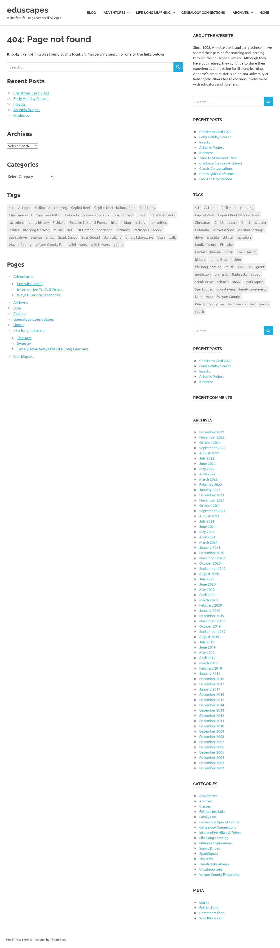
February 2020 (210, 605)
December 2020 (211, 552)
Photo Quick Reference (217, 173)
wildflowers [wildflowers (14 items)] (78, 244)
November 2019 (212, 621)
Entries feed (208, 907)
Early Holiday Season (31, 98)
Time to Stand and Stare (218, 158)
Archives (243, 13)
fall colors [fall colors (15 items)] (16, 222)
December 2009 (211, 731)
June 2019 (207, 647)
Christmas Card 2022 (31, 93)
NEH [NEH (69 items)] (70, 229)
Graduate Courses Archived (220, 163)
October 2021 (210, 505)
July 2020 (206, 579)
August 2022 (209, 453)
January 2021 (209, 547)
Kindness (21, 115)
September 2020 (212, 568)
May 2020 (207, 589)
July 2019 (206, 642)
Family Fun (207, 816)
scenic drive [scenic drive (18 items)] (18, 237)
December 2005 (211, 752)
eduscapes (29, 10)
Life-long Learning (155, 13)
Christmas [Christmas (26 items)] (147, 207)
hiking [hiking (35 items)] (126, 222)
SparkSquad (23, 356)
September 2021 (212, 510)
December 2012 (211, 715)
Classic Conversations (216, 168)
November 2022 (212, 437)
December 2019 (211, 615)
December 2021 (211, 495)
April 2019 (207, 657)
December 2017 (211, 684)
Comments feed (211, 912)
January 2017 (209, 689)
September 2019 (212, 631)
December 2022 (211, 432)
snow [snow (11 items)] (50, 237)
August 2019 (209, 636)
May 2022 (207, 468)
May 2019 (207, 652)
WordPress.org (210, 918)
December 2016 (211, 694)
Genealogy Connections (203, 13)
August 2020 (209, 573)
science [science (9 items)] (36, 237)
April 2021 (207, 537)
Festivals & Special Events (219, 822)
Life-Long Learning (213, 837)
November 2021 (212, 500)
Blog (91, 13)
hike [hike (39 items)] (114, 222)
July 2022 (206, 458)
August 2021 (209, 516)
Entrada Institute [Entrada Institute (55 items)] (162, 215)
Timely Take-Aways (214, 864)
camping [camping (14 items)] (60, 207)
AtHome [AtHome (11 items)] (24, 207)
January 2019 (209, 673)
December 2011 (211, 720)
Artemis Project (26, 109)
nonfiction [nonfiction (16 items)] (104, 229)
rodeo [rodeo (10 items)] (157, 229)
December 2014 (211, 705)
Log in (204, 902)
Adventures (117, 13)
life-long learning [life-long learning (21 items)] (36, 229)
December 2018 (211, 678)
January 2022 (209, 489)
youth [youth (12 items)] (118, 244)
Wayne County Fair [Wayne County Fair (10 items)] (50, 244)
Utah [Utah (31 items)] (161, 237)
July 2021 (206, 521)
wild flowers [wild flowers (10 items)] (100, 244)
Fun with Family (30, 283)
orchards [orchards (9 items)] (123, 229)
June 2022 (207, 463)
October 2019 (210, 626)
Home (264, 13)
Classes (19, 313)
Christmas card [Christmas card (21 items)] (20, 215)
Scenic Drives (209, 848)
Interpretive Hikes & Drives (220, 832)
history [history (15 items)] (140, 222)
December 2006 (211, 747)
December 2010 (211, 726)
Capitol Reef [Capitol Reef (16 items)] (80, 207)
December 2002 (211, 768)
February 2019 (210, 668)
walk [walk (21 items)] (172, 237)
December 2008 (211, 736)
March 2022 (208, 479)
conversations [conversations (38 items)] (93, 215)
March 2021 (208, 542)
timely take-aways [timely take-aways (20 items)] (139, 237)
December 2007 (211, 741)
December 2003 (211, 762)
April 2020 (207, 594)
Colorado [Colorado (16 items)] (72, 215)
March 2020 (208, 600)
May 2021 (207, 531)
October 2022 (210, 442)
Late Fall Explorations (215, 179)
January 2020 (209, 610)
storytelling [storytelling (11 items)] (112, 237)
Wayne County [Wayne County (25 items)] (20, 244)
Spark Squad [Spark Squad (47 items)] (67, 237)
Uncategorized (210, 869)
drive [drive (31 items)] (141, 215)
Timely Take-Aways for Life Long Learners (52, 348)
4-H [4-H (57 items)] (11, 207)
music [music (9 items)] (58, 229)
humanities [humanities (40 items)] (158, 222)
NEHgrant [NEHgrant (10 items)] (85, 229)
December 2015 (211, 699)
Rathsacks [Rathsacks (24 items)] (141, 229)
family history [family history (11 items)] (38, 222)
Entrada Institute (212, 811)
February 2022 (210, 484)
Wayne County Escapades (39, 294)
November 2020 (212, 558)
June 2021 (207, 526)
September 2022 (212, 447)
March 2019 (208, 663)
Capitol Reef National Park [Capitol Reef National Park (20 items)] (114, 207)
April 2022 (207, 474)
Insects (19, 104)
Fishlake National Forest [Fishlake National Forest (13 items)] (88, 222)
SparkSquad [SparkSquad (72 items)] (90, 237)
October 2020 (210, 563)
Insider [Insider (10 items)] (14, 229)
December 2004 (211, 757)
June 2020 (207, 584)
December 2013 (211, 710)
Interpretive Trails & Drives (40, 289)
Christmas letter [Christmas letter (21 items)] (48, 215)
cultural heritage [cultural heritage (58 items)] (121, 215)
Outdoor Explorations (216, 843)
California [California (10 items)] (42, 207)
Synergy (24, 343)
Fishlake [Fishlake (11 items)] (59, 222)
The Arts (24, 337)
